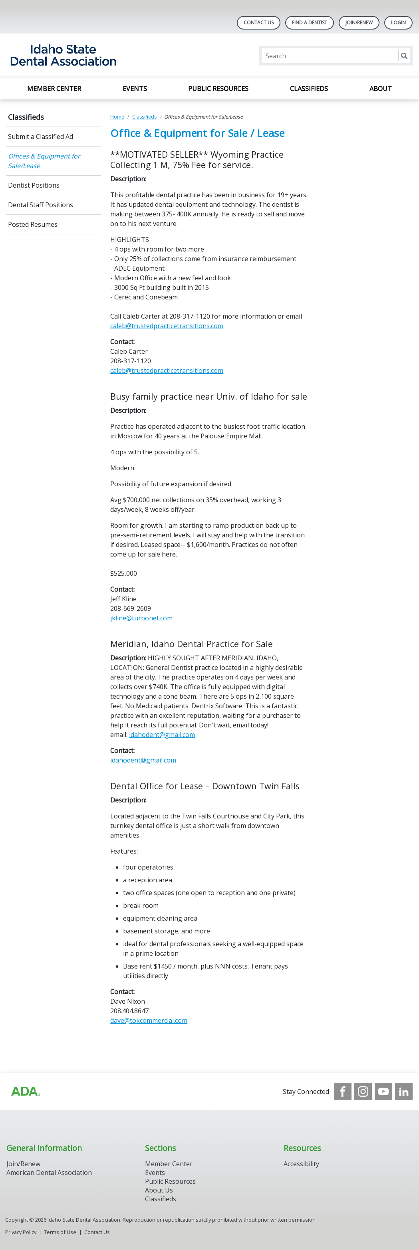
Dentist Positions (34, 185)
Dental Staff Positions (40, 204)
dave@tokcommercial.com (148, 1020)
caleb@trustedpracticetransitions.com (166, 325)
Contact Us (259, 22)
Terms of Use (60, 1232)
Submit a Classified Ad (40, 136)
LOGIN (398, 22)
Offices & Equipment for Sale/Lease (44, 161)
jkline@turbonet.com (141, 618)
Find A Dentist (309, 22)
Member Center (54, 88)
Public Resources (218, 88)
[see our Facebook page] (342, 1091)
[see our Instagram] (363, 1091)
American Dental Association (49, 1172)
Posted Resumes (33, 224)
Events (135, 88)
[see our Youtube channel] (383, 1091)
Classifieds (309, 88)
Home (117, 116)
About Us (159, 1190)
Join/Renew (359, 22)
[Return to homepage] (109, 56)
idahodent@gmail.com (162, 734)
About (380, 88)
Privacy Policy (20, 1232)
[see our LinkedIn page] (404, 1091)
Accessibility (301, 1163)
